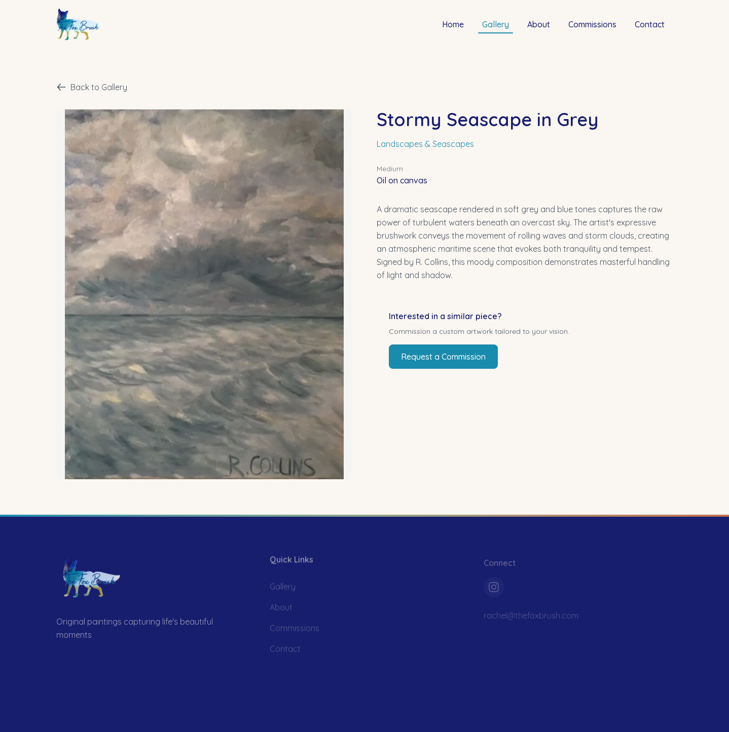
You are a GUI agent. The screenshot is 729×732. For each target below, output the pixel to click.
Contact (650, 24)
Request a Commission (443, 357)
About (538, 24)
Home (453, 24)
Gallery (495, 26)
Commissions (592, 24)
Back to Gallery (91, 87)
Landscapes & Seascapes (425, 144)
